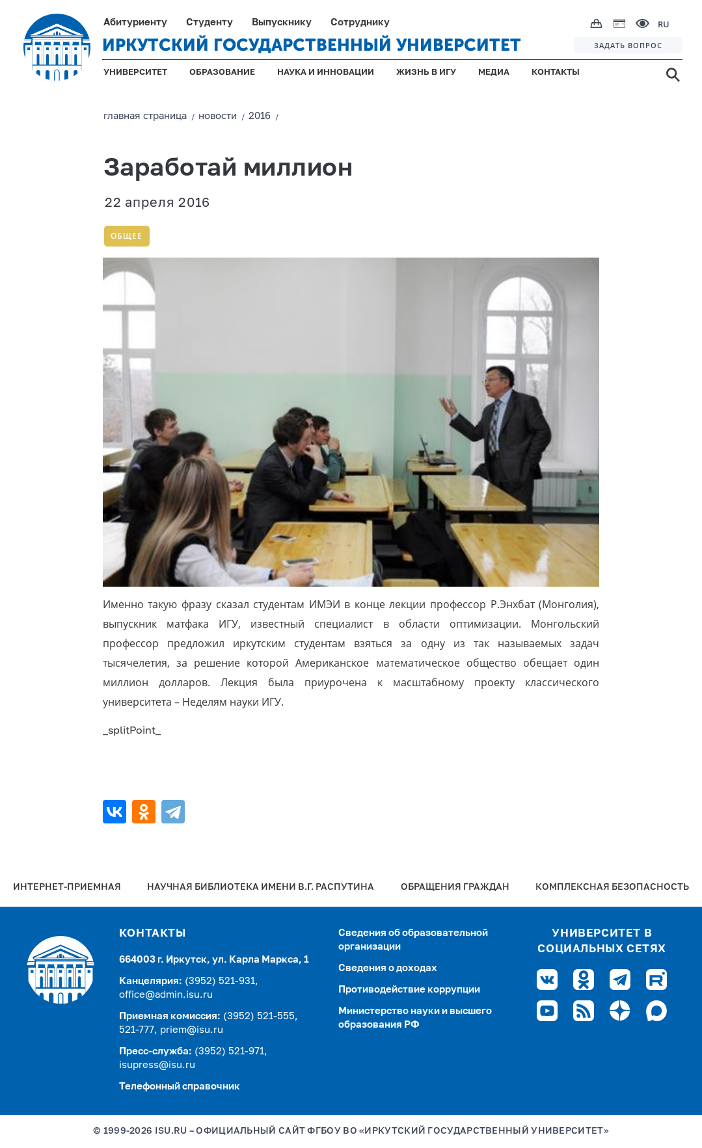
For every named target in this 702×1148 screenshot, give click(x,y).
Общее (126, 235)
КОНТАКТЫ (556, 72)
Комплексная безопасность (612, 887)
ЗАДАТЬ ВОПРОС (628, 45)
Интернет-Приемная (67, 887)
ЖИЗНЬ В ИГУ (426, 72)
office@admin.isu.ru (166, 995)
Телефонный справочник (179, 1086)
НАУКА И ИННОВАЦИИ (325, 72)
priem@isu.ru (191, 1030)
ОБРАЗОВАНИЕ (222, 72)
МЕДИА (493, 72)
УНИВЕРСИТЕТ (135, 72)
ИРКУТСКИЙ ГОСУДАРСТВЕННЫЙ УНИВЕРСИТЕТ (311, 45)
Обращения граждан (455, 887)
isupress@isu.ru (157, 1065)
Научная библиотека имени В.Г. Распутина (260, 887)
